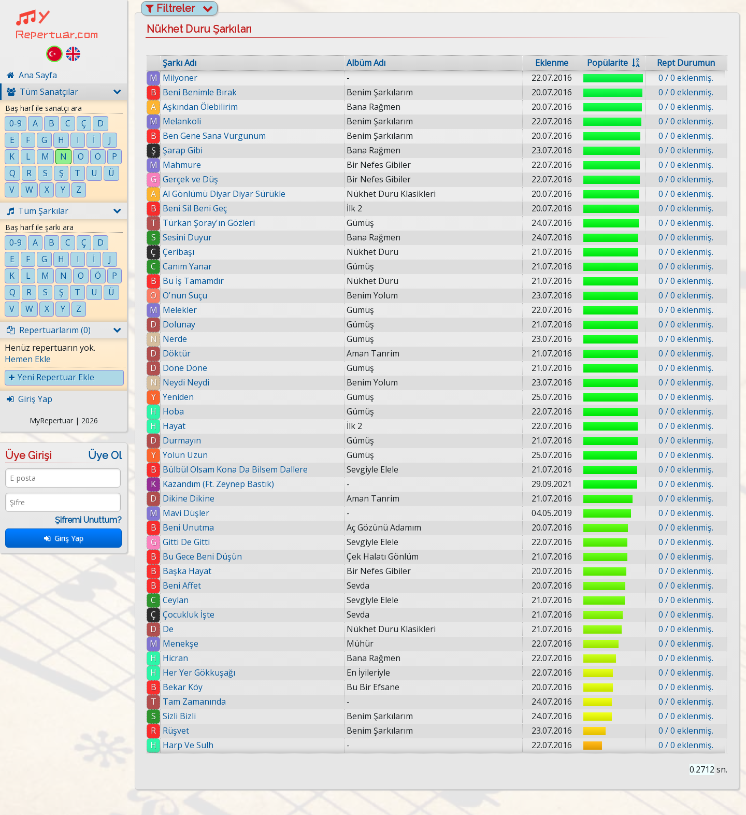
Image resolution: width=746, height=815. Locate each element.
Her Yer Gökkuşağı (199, 672)
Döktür (177, 353)
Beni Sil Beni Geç (195, 208)
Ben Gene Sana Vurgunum (214, 135)
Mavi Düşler (186, 513)
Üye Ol (105, 455)
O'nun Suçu (185, 295)
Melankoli (182, 121)
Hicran (175, 658)
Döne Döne (185, 368)
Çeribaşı (178, 252)
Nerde (175, 339)
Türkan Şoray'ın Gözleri (209, 222)
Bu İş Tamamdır (193, 281)
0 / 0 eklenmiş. (685, 77)
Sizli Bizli (179, 716)
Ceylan (176, 600)
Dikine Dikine (188, 498)
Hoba (173, 411)
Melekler (180, 310)
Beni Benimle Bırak (200, 92)
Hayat (174, 426)
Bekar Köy (183, 687)
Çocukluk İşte (188, 614)
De (168, 629)
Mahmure (182, 164)
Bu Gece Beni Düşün (202, 556)
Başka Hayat (187, 571)
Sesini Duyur (187, 237)
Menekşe (180, 643)
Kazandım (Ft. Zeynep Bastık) (218, 484)
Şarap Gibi (183, 150)
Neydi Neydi (186, 382)
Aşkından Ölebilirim (200, 106)
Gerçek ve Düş (190, 179)
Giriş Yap (63, 538)
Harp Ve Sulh (188, 745)
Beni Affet (182, 585)
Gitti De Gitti (186, 542)
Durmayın (182, 440)
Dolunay (179, 324)
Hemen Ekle (28, 359)
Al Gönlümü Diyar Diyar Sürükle (224, 193)
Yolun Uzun (185, 455)
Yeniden (178, 397)
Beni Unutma (188, 527)
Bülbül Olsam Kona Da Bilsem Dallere (235, 469)
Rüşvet (176, 730)
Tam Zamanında (194, 701)
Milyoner (180, 77)
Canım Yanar (187, 266)
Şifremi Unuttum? (88, 520)
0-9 (15, 123)
